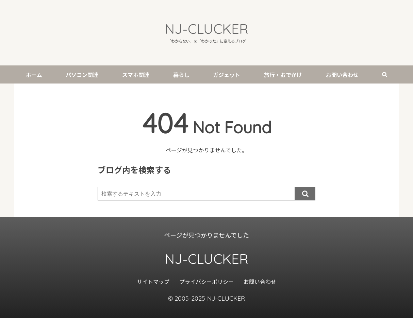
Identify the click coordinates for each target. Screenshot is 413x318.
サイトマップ (153, 281)
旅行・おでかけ (283, 75)
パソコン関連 (82, 75)
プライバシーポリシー (206, 281)
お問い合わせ (342, 75)
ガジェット (226, 75)
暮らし (181, 75)
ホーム (34, 75)
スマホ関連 (135, 75)
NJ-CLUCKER (206, 28)
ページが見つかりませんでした (206, 234)
